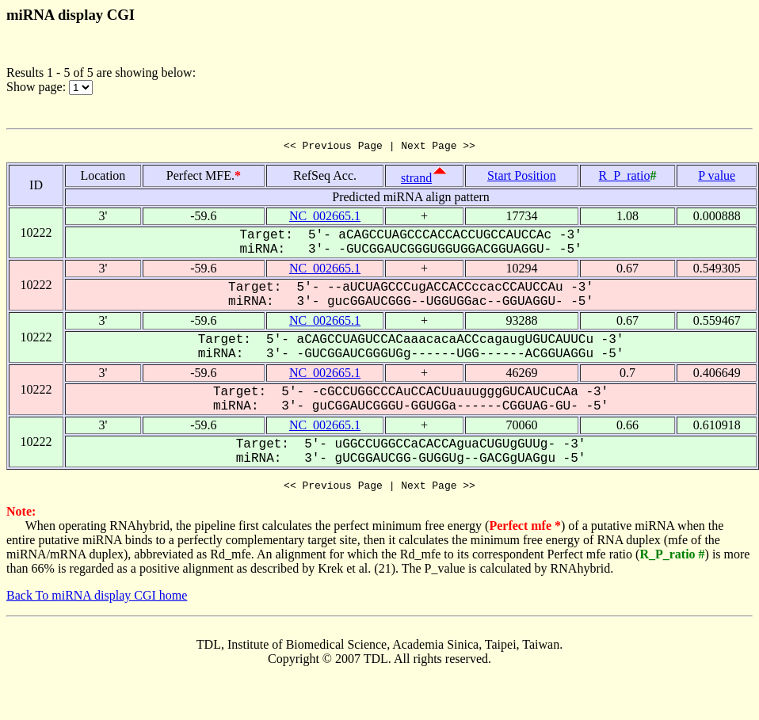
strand (416, 180)
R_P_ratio (624, 178)
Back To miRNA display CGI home (96, 600)
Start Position (521, 178)
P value (716, 178)
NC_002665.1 (324, 218)
